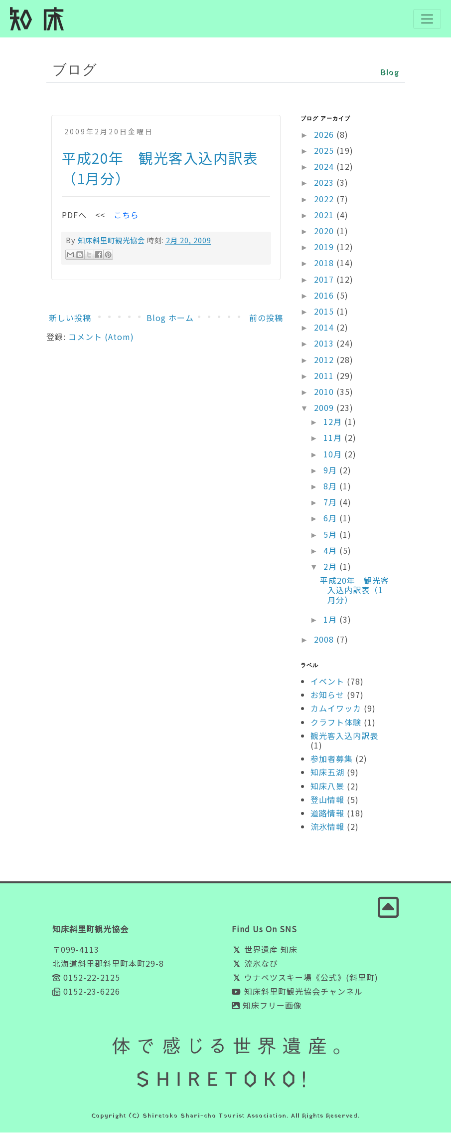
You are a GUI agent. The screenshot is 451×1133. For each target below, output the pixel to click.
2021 (325, 215)
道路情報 (327, 813)
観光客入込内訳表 (344, 736)
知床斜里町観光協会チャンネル (297, 992)
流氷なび (255, 964)
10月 (333, 454)
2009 (325, 408)
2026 (325, 135)
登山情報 (327, 799)
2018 (325, 263)
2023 (325, 183)
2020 (325, 231)
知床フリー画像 (267, 1006)
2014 (325, 328)
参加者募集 (331, 759)
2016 (325, 295)
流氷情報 (327, 827)
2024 (325, 167)
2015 (325, 312)
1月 (331, 619)
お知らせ (327, 695)
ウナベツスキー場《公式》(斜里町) (305, 978)
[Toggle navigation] (427, 19)
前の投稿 (266, 318)
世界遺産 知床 (265, 950)
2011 (325, 375)
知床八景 (327, 786)
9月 (331, 470)
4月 (331, 550)
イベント (327, 682)
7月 (331, 502)
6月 (331, 518)
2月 (331, 567)
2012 (325, 360)
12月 (333, 422)
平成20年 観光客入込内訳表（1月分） (354, 590)
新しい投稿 (70, 318)
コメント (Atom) (101, 337)
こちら (126, 215)
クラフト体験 (335, 722)
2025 (325, 151)
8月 (331, 486)
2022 (325, 199)
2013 (325, 344)
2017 (325, 279)
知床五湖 (327, 772)
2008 (325, 640)
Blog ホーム (170, 318)
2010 (325, 392)
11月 (333, 438)
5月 (331, 534)
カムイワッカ (335, 709)
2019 (325, 247)
